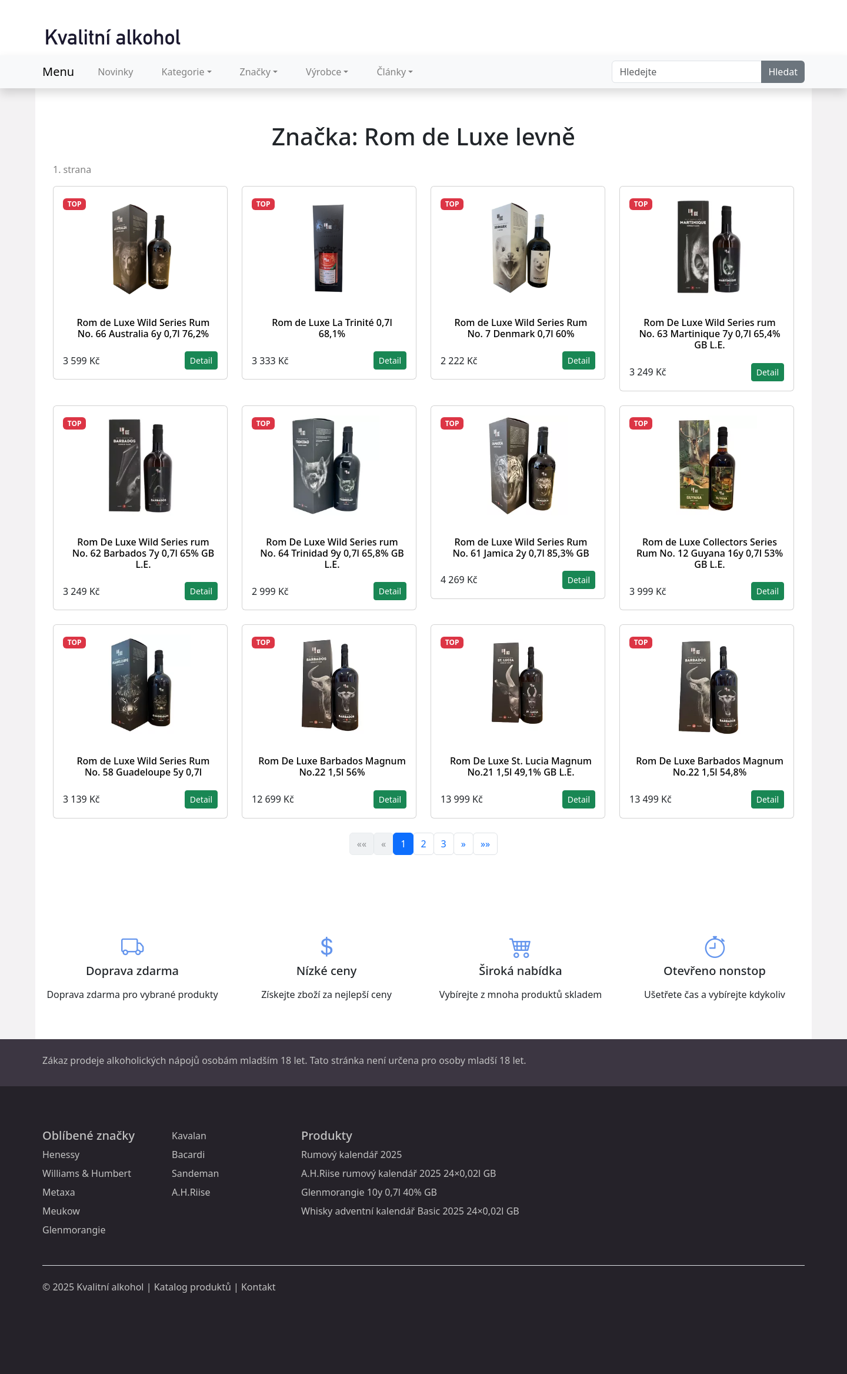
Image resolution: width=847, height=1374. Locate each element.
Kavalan (189, 1135)
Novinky (115, 71)
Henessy (60, 1154)
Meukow (61, 1211)
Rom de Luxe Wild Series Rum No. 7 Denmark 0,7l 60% (520, 328)
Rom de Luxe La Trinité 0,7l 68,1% (332, 328)
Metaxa (58, 1192)
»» (485, 843)
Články (391, 71)
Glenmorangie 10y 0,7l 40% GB (369, 1192)
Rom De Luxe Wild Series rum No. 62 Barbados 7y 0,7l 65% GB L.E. (143, 553)
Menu (58, 71)
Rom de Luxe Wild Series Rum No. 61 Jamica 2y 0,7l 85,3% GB (520, 547)
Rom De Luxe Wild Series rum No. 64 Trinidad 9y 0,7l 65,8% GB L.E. (332, 553)
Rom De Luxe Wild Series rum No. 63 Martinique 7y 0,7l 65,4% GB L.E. (709, 333)
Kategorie (183, 71)
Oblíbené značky (88, 1135)
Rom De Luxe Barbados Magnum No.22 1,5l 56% (332, 766)
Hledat (783, 71)
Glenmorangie (73, 1229)
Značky (255, 71)
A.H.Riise (191, 1192)
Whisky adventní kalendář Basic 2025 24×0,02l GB (410, 1211)
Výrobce (323, 71)
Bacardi (188, 1154)
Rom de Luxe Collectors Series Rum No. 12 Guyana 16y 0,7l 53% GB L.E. (709, 553)
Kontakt (258, 1286)
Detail (201, 360)
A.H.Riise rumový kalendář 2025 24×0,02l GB (398, 1173)
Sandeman (195, 1173)
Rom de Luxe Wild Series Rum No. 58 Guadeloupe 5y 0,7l (142, 766)
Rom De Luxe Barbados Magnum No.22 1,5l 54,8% (709, 766)
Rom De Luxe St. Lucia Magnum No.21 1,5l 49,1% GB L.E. (521, 766)
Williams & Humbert (86, 1173)
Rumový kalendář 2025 (351, 1154)
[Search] (687, 72)
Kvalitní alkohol (110, 1286)
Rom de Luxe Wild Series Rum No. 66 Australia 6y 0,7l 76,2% (142, 328)
